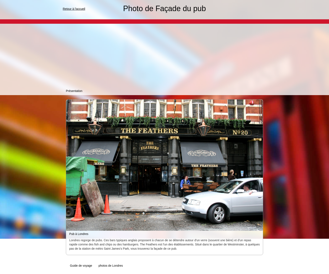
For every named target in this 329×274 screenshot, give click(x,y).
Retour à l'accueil (74, 8)
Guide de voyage (81, 265)
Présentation (74, 91)
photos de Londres (110, 265)
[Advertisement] (164, 57)
